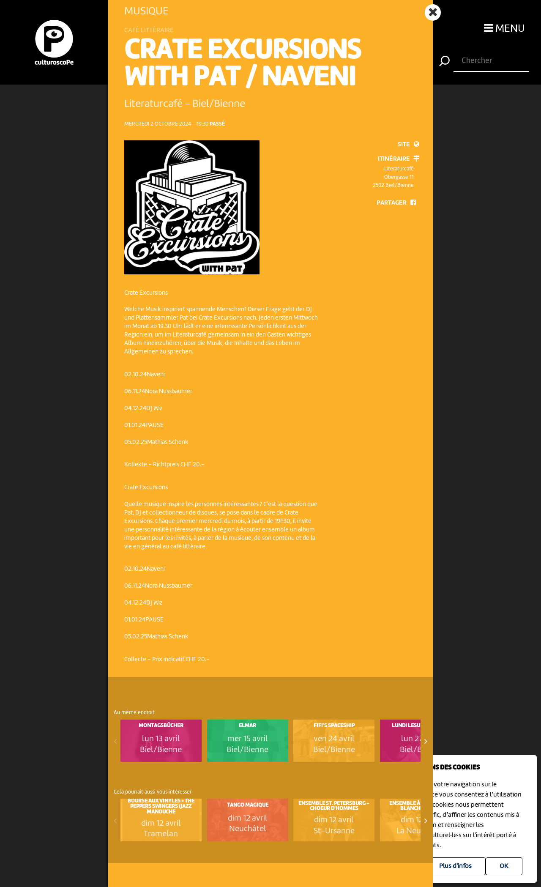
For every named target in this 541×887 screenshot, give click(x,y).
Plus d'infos (455, 866)
